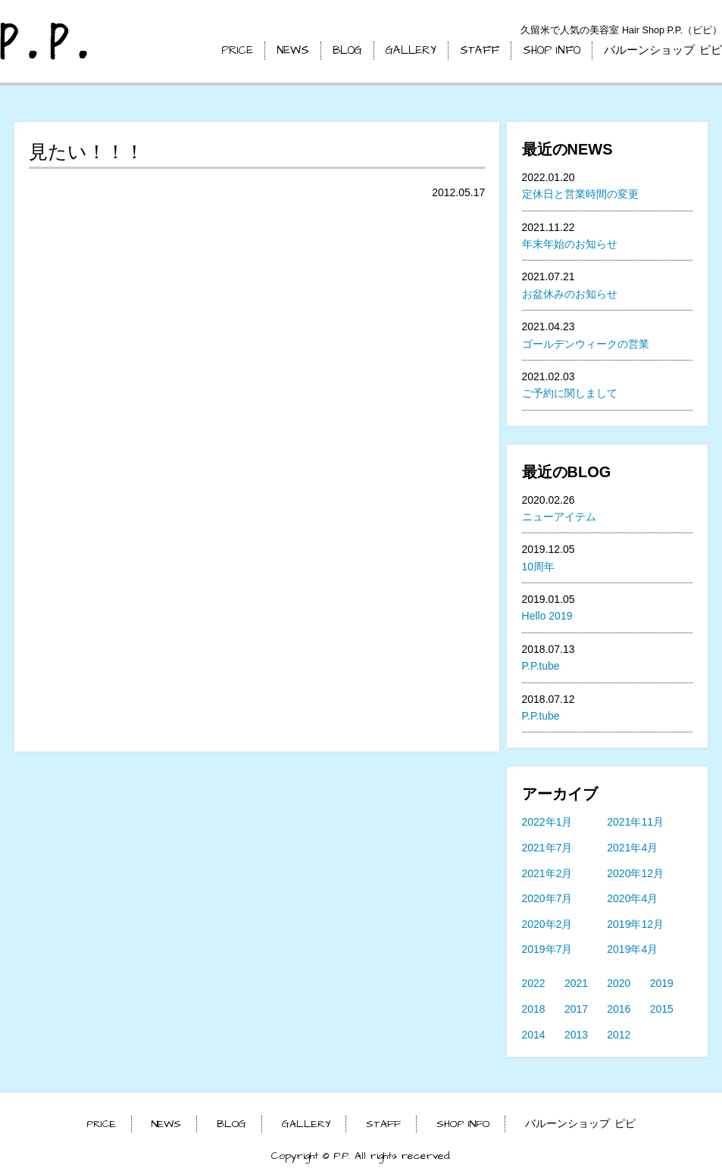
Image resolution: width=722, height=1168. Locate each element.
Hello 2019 (547, 616)
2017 (576, 1009)
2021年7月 (547, 848)
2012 (618, 1035)
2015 (662, 1009)
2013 (576, 1035)
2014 (533, 1035)
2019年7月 (547, 949)
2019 (662, 983)
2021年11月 (635, 822)
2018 (533, 1009)
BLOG (347, 50)
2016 (618, 1009)
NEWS (293, 50)
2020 (618, 983)
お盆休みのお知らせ (569, 294)
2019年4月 (632, 949)
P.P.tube (541, 666)
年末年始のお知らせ (569, 244)
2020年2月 (547, 924)
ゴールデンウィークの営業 (585, 344)
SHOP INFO (551, 50)
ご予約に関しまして (569, 393)
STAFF (479, 50)
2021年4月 (632, 848)
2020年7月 (547, 898)
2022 (533, 983)
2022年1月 (547, 822)
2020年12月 (635, 873)
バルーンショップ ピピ (663, 50)
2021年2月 (547, 873)
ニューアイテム (559, 517)
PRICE (237, 50)
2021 (576, 983)
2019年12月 (635, 924)
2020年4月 (632, 898)
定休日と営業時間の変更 (580, 194)
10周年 (538, 567)
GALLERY (411, 50)
